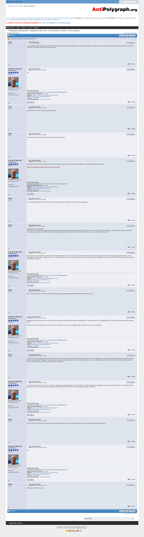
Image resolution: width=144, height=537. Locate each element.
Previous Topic (127, 33)
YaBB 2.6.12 (84, 526)
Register (32, 6)
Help (18, 27)
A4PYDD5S (36, 98)
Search (23, 27)
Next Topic (133, 33)
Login (25, 6)
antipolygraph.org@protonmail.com (41, 96)
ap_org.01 (45, 93)
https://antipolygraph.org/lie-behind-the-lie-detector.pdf (43, 167)
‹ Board (19, 523)
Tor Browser (78, 18)
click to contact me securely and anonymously (45, 95)
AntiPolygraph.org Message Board (19, 30)
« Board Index (13, 523)
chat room (41, 23)
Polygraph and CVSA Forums (38, 30)
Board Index (11, 27)
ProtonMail (110, 18)
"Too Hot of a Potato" (45, 99)
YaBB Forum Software (63, 528)
